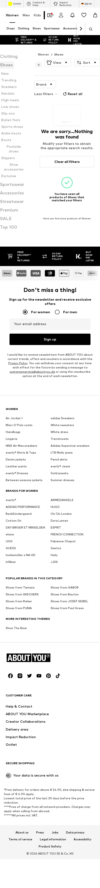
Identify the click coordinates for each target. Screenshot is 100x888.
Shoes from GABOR (65, 587)
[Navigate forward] (81, 29)
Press (40, 832)
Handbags (13, 431)
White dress (59, 431)
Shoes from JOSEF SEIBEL (69, 601)
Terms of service (20, 839)
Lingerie (11, 438)
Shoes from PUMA (19, 608)
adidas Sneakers (62, 418)
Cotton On (13, 520)
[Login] (61, 15)
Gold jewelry (60, 473)
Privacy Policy (17, 363)
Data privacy (75, 832)
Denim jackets (16, 459)
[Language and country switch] (86, 4)
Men (26, 15)
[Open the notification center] (72, 15)
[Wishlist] (84, 15)
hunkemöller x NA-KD (20, 555)
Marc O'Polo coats (19, 425)
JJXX (54, 561)
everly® (11, 500)
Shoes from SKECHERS (22, 594)
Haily (54, 555)
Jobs (55, 832)
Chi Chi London (61, 513)
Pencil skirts (59, 459)
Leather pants (16, 466)
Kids (37, 15)
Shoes (59, 54)
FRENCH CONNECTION (67, 534)
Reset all (72, 94)
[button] (57, 62)
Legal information (53, 839)
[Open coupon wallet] (49, 15)
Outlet (14, 4)
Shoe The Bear (16, 628)
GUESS (11, 548)
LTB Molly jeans (62, 452)
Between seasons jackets (24, 480)
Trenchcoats (60, 438)
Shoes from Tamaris (20, 587)
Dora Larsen (59, 520)
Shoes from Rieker (19, 601)
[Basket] (95, 15)
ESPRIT (56, 527)
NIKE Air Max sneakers (21, 445)
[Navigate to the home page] (32, 657)
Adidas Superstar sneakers (70, 445)
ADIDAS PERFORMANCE (23, 506)
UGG (9, 541)
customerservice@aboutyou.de (32, 371)
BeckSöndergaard (19, 513)
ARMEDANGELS (62, 500)
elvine (10, 534)
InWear (11, 561)
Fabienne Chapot (63, 541)
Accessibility (82, 839)
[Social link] (10, 675)
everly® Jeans (60, 466)
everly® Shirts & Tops (21, 452)
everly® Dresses (17, 473)
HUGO (55, 506)
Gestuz (56, 548)
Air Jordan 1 (14, 418)
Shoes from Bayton (65, 594)
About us (22, 832)
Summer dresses (62, 480)
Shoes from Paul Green (67, 608)
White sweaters (62, 425)
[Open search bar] (89, 29)
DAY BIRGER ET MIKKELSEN (25, 527)
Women (12, 15)
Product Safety (50, 846)
